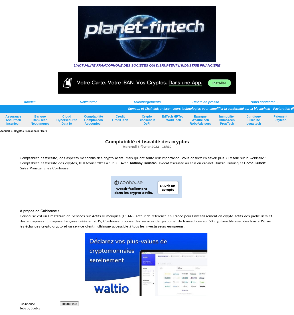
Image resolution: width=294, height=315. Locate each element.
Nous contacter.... (264, 102)
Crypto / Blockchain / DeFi (28, 131)
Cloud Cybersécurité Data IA (66, 120)
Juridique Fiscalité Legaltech (253, 120)
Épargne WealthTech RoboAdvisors (200, 120)
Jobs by (30, 308)
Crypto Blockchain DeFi (147, 120)
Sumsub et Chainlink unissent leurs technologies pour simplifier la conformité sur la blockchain (199, 108)
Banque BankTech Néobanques (40, 120)
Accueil (29, 102)
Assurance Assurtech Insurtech (13, 120)
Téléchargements (147, 102)
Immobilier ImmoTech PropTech (227, 120)
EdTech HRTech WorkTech (173, 118)
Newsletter (88, 102)
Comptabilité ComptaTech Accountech (93, 120)
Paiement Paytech (280, 118)
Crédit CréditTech (120, 118)
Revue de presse (206, 102)
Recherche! (69, 303)
